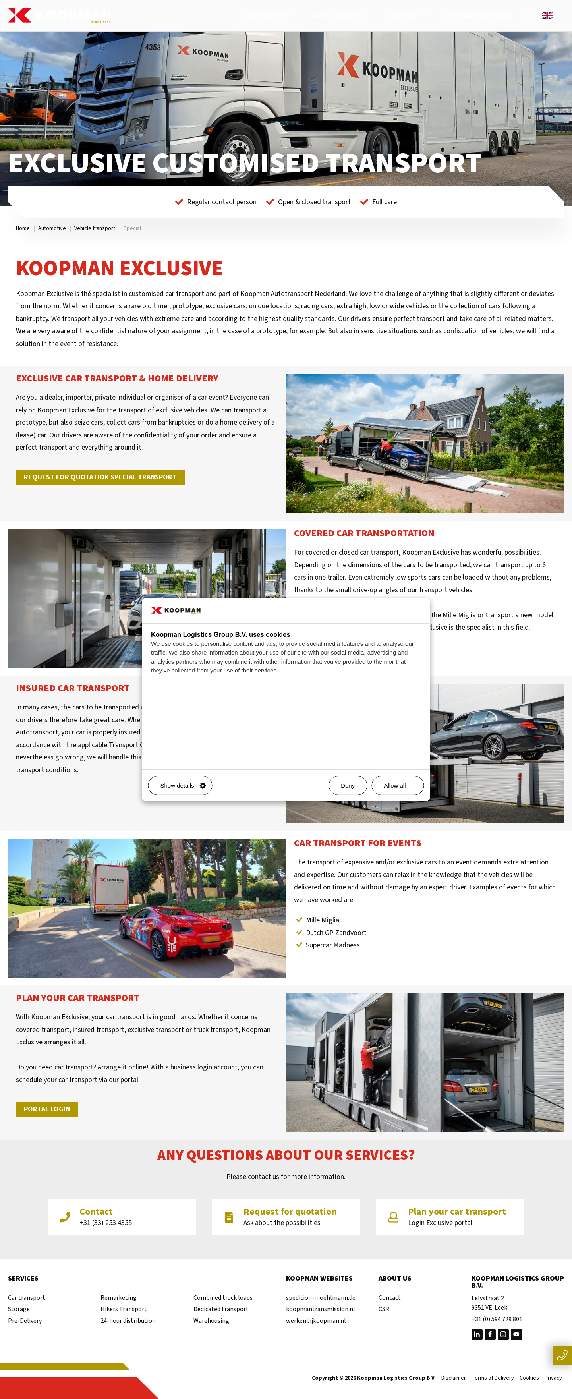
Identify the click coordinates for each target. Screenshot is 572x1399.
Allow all (400, 785)
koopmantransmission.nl (320, 1309)
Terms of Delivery (493, 1378)
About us (409, 16)
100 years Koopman (476, 16)
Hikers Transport (123, 1309)
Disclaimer (453, 1378)
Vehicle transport (94, 228)
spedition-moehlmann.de (321, 1297)
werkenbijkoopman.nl (316, 1320)
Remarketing (118, 1297)
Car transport (26, 1297)
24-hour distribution (128, 1320)
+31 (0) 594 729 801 (497, 1319)
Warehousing (211, 1320)
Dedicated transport (221, 1309)
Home (23, 228)
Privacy (553, 1378)
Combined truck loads (223, 1297)
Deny (348, 785)
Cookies (529, 1378)
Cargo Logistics (342, 16)
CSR (384, 1309)
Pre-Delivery (25, 1320)
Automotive (270, 16)
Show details (183, 785)
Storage (19, 1309)
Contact (390, 1297)
